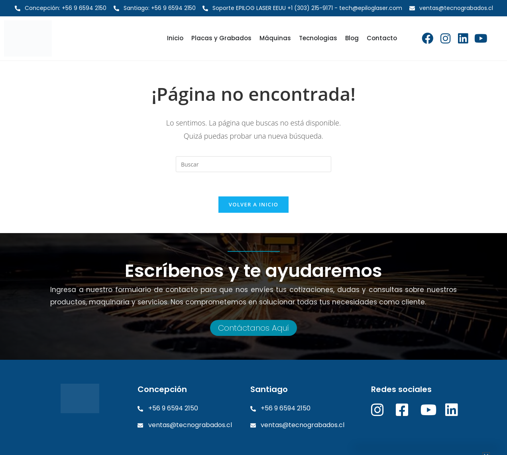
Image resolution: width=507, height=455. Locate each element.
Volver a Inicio (253, 204)
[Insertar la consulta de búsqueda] (253, 164)
